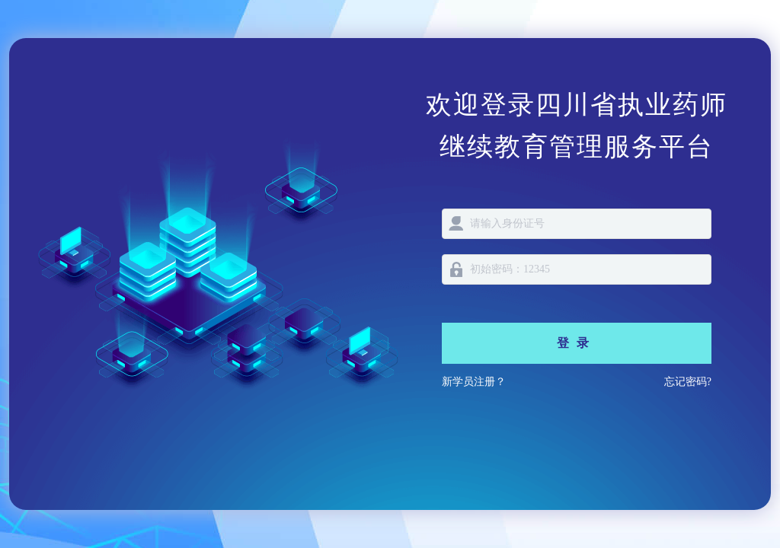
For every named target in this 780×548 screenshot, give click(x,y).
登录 (576, 342)
